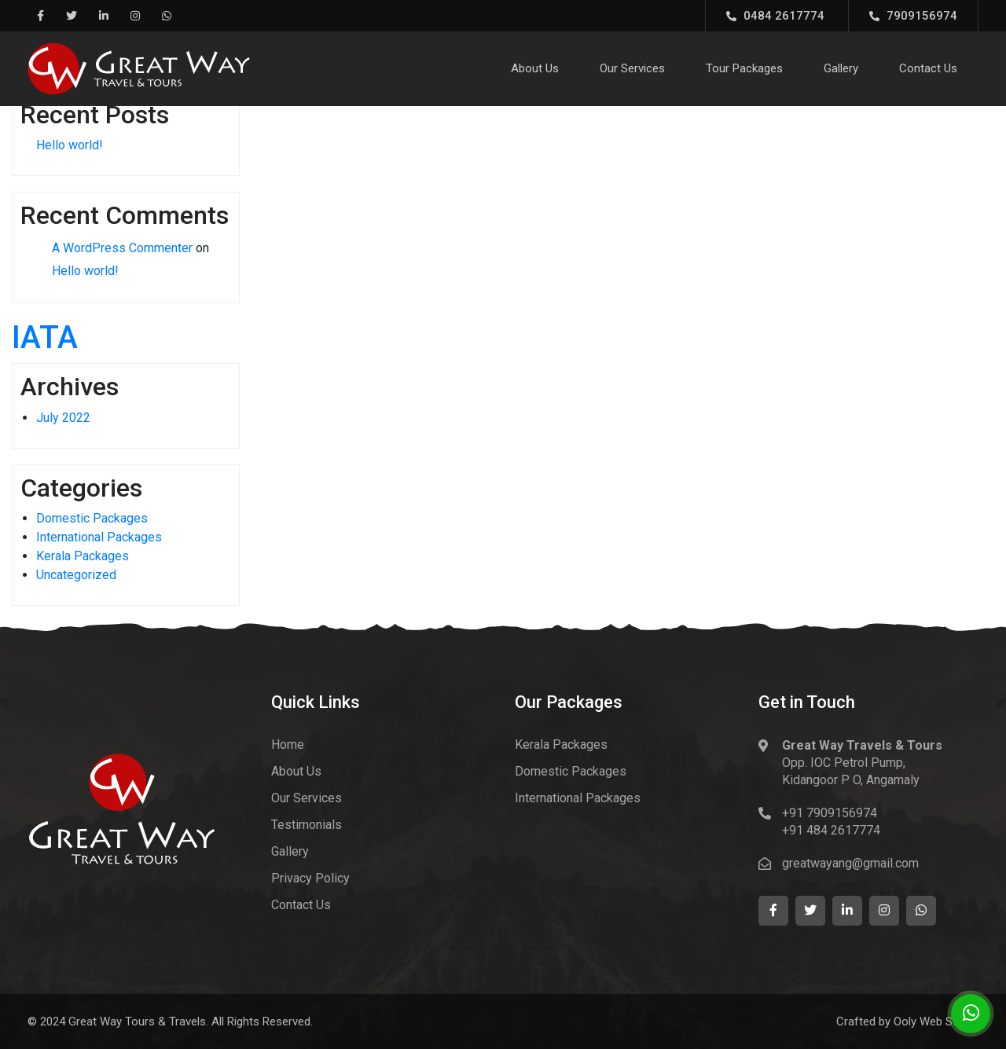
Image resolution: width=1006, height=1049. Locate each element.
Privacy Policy (310, 878)
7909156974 (913, 16)
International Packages (99, 537)
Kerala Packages (82, 555)
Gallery (841, 68)
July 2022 (63, 417)
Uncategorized (76, 574)
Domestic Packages (92, 518)
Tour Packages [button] (744, 68)
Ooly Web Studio (936, 1021)
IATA (45, 337)
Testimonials (306, 824)
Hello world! (69, 145)
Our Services (632, 68)
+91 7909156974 (829, 812)
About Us (535, 68)
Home (287, 744)
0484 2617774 (775, 16)
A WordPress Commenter (122, 247)
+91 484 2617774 (831, 830)
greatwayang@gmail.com (850, 863)
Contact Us (928, 68)
